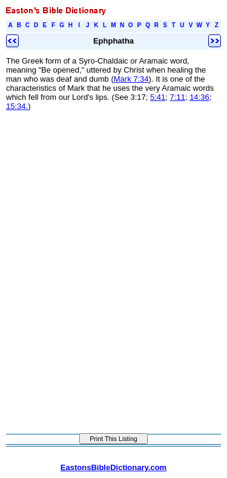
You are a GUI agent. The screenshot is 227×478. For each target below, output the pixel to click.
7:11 (177, 97)
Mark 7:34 (131, 78)
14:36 (199, 97)
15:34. (17, 106)
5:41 (157, 97)
